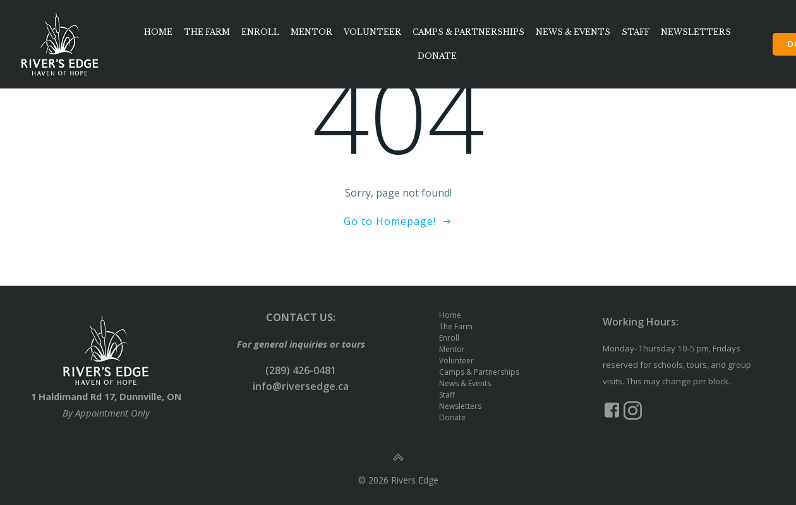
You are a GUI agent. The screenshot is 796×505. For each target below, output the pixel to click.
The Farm (207, 32)
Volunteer (372, 32)
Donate (437, 56)
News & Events (573, 32)
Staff (635, 32)
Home (158, 32)
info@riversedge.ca (301, 386)
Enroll (260, 32)
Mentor (311, 32)
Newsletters (696, 32)
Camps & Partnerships (468, 32)
